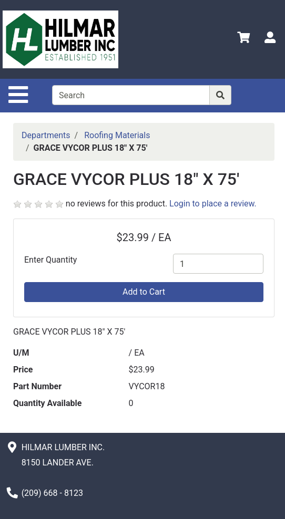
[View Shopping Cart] (243, 39)
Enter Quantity (50, 260)
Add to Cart (144, 292)
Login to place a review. (213, 204)
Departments (46, 135)
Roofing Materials (117, 135)
